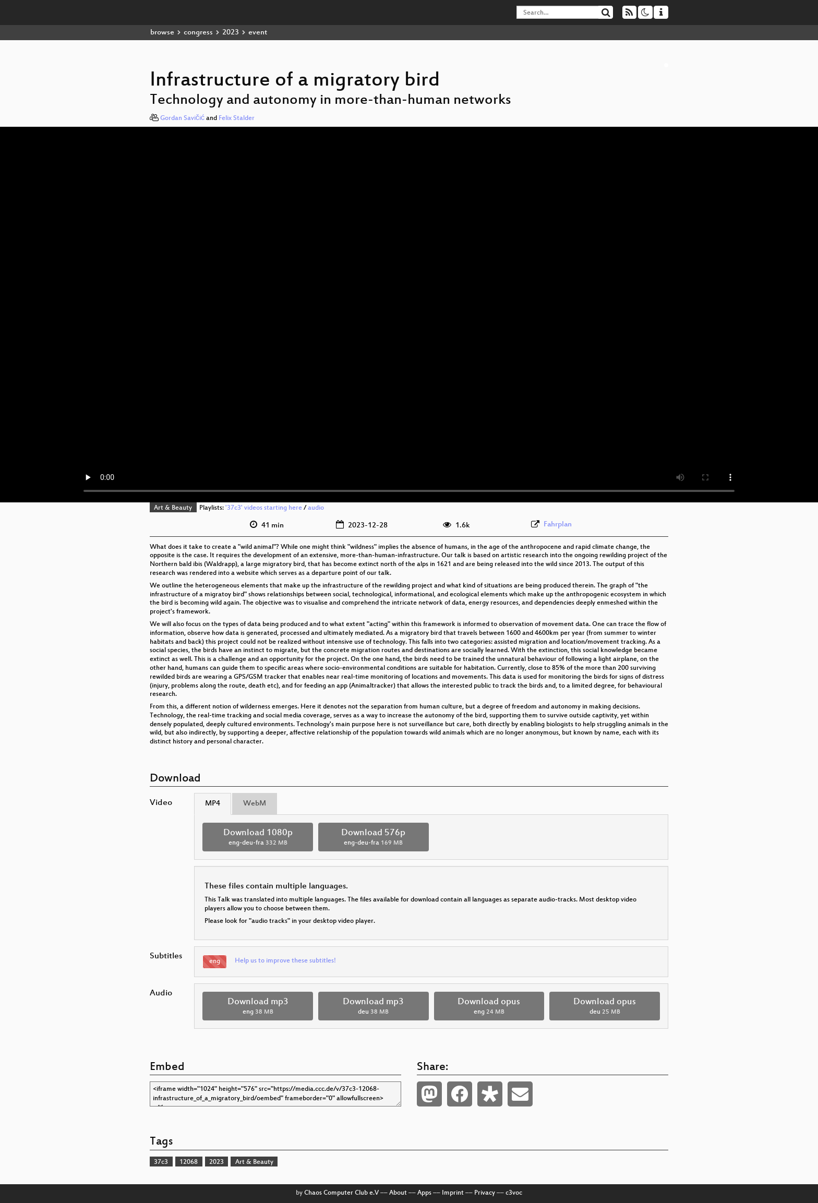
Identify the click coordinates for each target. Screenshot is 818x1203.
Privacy (484, 1193)
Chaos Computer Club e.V (341, 1193)
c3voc (514, 1193)
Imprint (453, 1193)
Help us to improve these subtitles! (285, 961)
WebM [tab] (254, 803)
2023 (230, 32)
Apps (424, 1193)
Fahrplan (558, 524)
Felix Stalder (237, 118)
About (398, 1193)
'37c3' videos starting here (263, 508)
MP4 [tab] (212, 803)
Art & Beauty (173, 508)
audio (316, 508)
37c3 (161, 1162)
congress (198, 32)
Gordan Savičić (182, 118)
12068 (188, 1162)
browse (162, 32)
